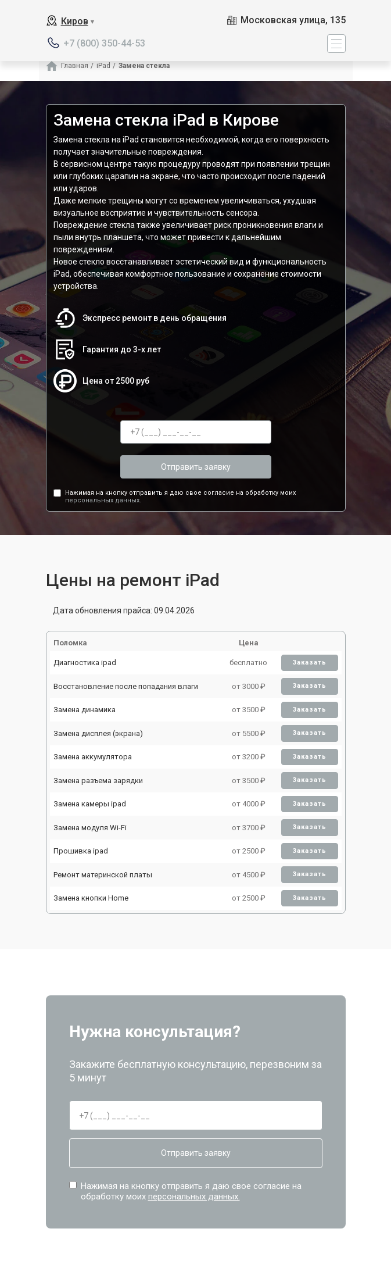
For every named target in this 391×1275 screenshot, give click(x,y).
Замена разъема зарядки (98, 780)
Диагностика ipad (84, 662)
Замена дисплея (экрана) (98, 733)
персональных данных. (103, 500)
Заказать (309, 662)
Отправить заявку (196, 467)
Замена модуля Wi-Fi (90, 827)
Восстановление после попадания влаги (125, 686)
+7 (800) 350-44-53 (104, 43)
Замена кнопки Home (90, 898)
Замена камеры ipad (89, 803)
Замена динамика (84, 709)
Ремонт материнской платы (102, 874)
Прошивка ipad (80, 851)
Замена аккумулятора (92, 756)
